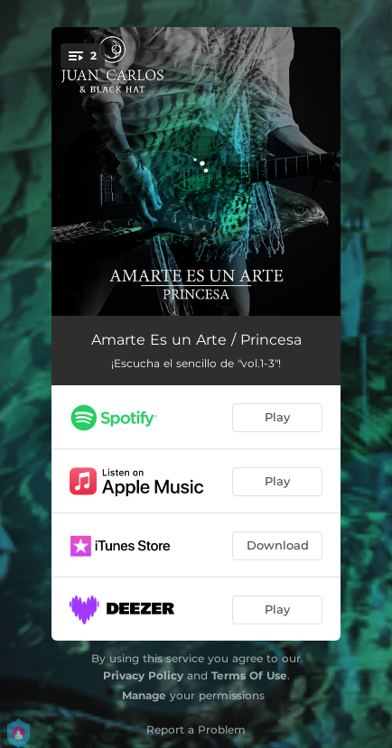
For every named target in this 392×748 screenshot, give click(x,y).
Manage (144, 695)
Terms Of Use (249, 675)
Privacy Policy (143, 675)
